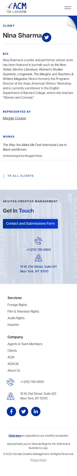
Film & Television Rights (23, 312)
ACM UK (13, 364)
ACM (11, 357)
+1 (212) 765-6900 (38, 250)
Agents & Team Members (25, 344)
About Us (14, 371)
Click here (15, 436)
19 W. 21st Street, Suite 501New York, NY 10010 (38, 396)
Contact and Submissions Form (30, 223)
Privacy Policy (38, 460)
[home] (15, 8)
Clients (12, 351)
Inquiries (13, 325)
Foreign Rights (17, 305)
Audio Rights (16, 318)
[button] (67, 7)
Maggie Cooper (14, 118)
